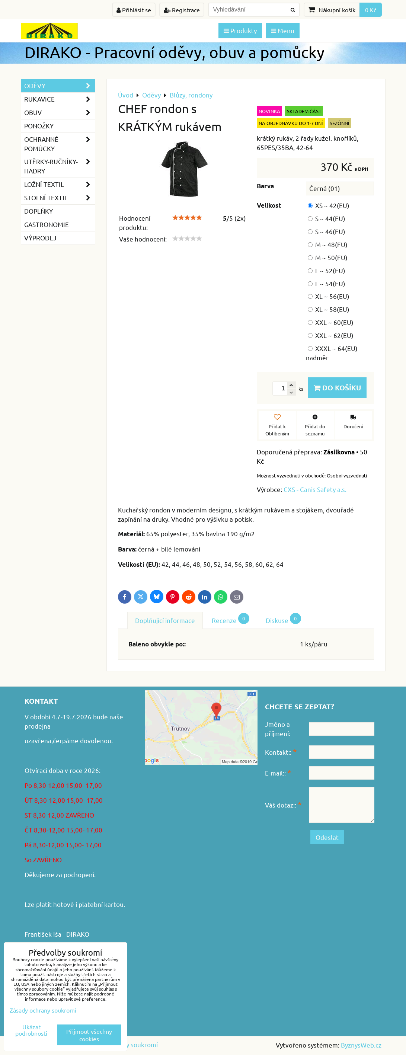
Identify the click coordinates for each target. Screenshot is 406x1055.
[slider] (187, 218)
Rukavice (59, 99)
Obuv (59, 112)
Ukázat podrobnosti (31, 1030)
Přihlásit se (133, 9)
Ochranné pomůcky (59, 144)
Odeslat (327, 837)
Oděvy (59, 85)
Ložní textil (59, 184)
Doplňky (38, 211)
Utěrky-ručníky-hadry (59, 166)
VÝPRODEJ (40, 238)
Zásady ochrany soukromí (43, 1010)
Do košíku (337, 387)
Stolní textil (59, 197)
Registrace (182, 9)
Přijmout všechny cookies (89, 1034)
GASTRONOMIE (46, 224)
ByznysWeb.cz (361, 1045)
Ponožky (39, 126)
